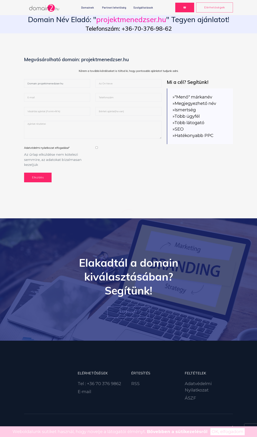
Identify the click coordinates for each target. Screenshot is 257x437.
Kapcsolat (128, 312)
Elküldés (38, 177)
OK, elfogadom (227, 431)
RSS (135, 383)
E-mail (84, 391)
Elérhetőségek (214, 7)
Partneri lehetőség (114, 7)
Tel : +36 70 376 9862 (99, 383)
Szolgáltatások (143, 7)
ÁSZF (190, 398)
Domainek (87, 7)
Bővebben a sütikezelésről (177, 431)
